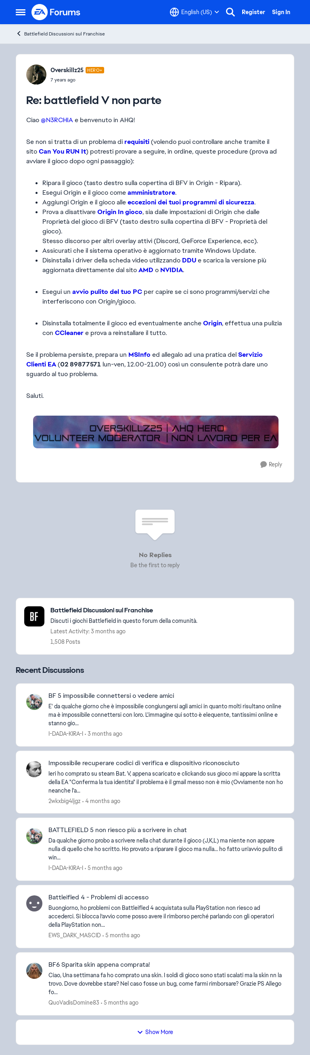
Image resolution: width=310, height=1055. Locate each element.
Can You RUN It (62, 151)
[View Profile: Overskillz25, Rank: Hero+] (36, 75)
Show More (155, 1032)
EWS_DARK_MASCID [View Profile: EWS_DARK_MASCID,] (74, 935)
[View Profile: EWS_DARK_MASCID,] (34, 903)
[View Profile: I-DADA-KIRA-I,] (34, 702)
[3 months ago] (103, 734)
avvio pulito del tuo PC (107, 291)
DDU (189, 260)
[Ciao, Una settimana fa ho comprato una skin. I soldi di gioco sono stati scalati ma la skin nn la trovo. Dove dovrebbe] (166, 984)
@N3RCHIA (57, 120)
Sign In (281, 12)
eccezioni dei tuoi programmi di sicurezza (191, 202)
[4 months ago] (101, 801)
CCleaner (69, 333)
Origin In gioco (119, 212)
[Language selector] (194, 12)
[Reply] (271, 464)
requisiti (136, 141)
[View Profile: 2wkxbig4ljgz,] (34, 769)
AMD (145, 270)
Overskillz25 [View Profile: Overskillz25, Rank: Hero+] (67, 70)
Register (253, 12)
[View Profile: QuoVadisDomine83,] (34, 971)
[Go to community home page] (56, 12)
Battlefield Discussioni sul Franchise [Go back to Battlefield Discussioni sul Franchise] (60, 33)
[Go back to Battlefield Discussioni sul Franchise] (123, 610)
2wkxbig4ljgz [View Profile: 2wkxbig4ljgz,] (64, 800)
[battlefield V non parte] (77, 79)
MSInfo (140, 354)
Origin (212, 323)
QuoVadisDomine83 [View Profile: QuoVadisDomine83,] (73, 1002)
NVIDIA (171, 270)
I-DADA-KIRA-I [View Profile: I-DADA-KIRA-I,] (65, 733)
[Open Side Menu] (20, 12)
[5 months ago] (103, 868)
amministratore (151, 192)
